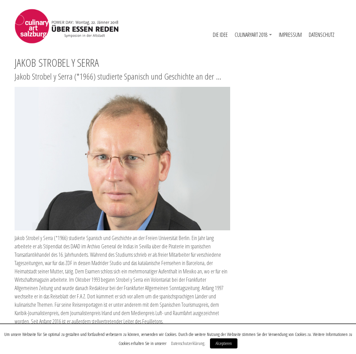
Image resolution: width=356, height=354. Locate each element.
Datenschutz (321, 35)
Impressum (290, 35)
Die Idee (220, 35)
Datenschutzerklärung (187, 343)
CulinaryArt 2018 (253, 35)
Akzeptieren (224, 343)
